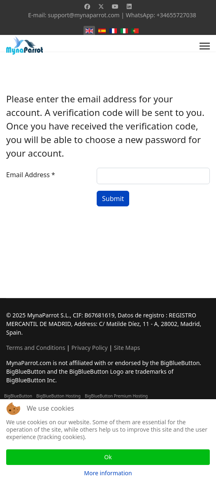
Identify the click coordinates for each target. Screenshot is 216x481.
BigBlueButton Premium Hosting (116, 396)
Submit (113, 198)
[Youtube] (115, 6)
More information (108, 473)
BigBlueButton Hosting (58, 396)
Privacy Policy (89, 348)
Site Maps (127, 348)
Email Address (30, 174)
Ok (107, 457)
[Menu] (205, 46)
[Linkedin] (129, 6)
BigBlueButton (18, 396)
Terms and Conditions (35, 348)
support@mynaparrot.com (84, 15)
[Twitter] (101, 6)
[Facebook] (87, 6)
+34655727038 (176, 15)
